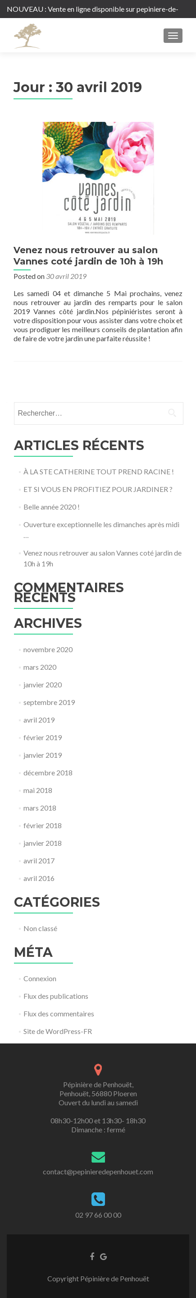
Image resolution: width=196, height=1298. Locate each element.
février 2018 (42, 825)
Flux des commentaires (58, 1013)
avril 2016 (39, 878)
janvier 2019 (42, 755)
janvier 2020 (42, 684)
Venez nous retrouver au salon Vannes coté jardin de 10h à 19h (88, 256)
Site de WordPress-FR (57, 1031)
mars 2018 (39, 807)
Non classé (40, 928)
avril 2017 (39, 860)
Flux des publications (55, 996)
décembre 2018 (48, 772)
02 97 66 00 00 (98, 1214)
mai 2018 (37, 790)
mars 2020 (39, 667)
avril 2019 (39, 719)
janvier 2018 (42, 843)
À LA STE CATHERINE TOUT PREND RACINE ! (98, 471)
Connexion (39, 978)
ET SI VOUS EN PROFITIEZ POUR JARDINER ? (98, 489)
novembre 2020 (48, 649)
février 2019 (42, 737)
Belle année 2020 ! (51, 506)
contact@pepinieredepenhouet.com (98, 1171)
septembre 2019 (49, 702)
